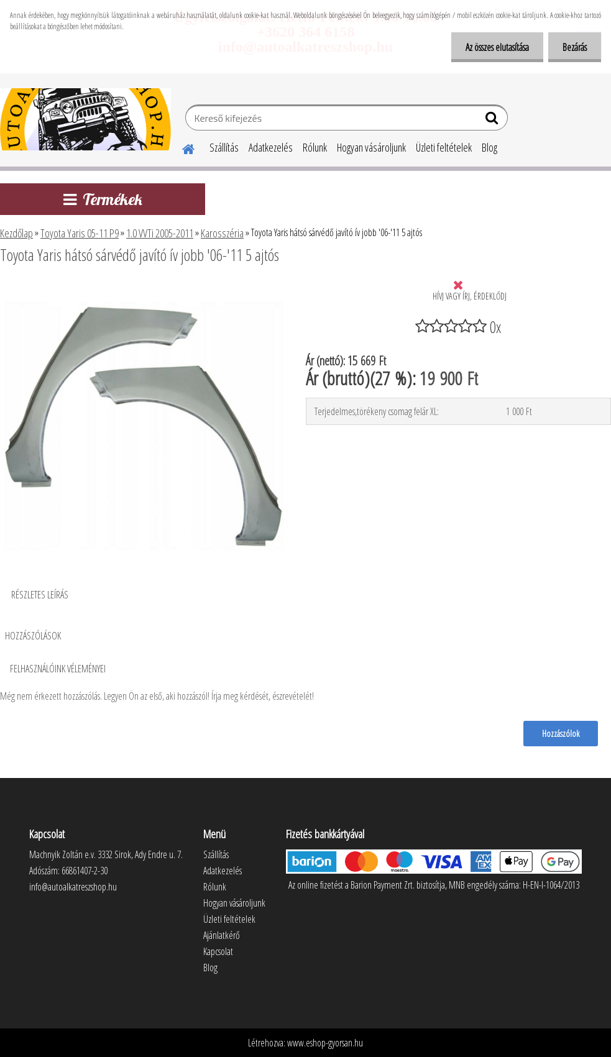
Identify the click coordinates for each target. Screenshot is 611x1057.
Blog (489, 147)
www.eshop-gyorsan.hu (325, 1043)
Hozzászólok (560, 733)
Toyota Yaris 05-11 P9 (79, 233)
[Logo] (85, 119)
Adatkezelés (271, 147)
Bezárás (573, 47)
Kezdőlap (16, 233)
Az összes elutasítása (493, 47)
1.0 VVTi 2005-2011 (159, 233)
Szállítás (224, 147)
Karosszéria (222, 233)
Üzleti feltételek (444, 147)
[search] (493, 120)
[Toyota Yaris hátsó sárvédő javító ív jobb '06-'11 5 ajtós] (142, 289)
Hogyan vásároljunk (371, 147)
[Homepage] (181, 147)
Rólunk (315, 147)
